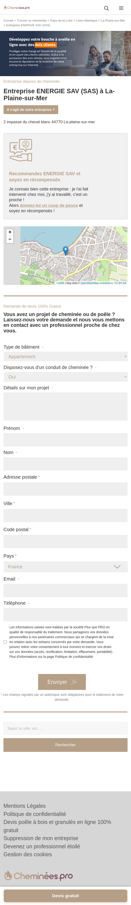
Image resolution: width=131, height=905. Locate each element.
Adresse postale (20, 477)
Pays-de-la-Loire (61, 20)
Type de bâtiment (23, 347)
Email (11, 579)
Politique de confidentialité (74, 657)
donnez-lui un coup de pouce (49, 205)
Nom (10, 452)
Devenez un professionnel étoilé (42, 846)
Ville (8, 503)
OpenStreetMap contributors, (97, 283)
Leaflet (60, 283)
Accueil (8, 20)
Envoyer (57, 682)
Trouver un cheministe (32, 20)
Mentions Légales (25, 806)
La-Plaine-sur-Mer (113, 20)
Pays (9, 556)
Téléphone (16, 603)
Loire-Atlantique (86, 20)
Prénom (14, 428)
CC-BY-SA (120, 283)
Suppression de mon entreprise (41, 838)
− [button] (9, 239)
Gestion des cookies (28, 854)
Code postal (16, 529)
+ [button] (9, 232)
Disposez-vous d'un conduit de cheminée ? (50, 367)
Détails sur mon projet (28, 388)
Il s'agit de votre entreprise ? (31, 110)
